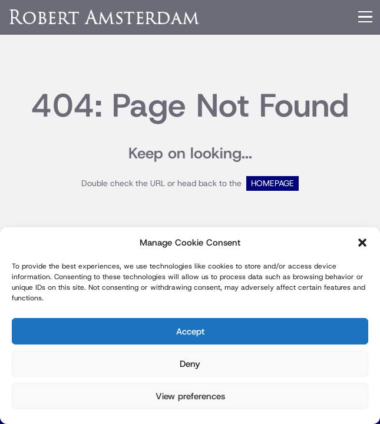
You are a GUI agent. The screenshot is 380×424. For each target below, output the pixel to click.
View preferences (190, 396)
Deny (190, 364)
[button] (362, 243)
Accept (190, 331)
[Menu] (365, 17)
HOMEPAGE (272, 183)
